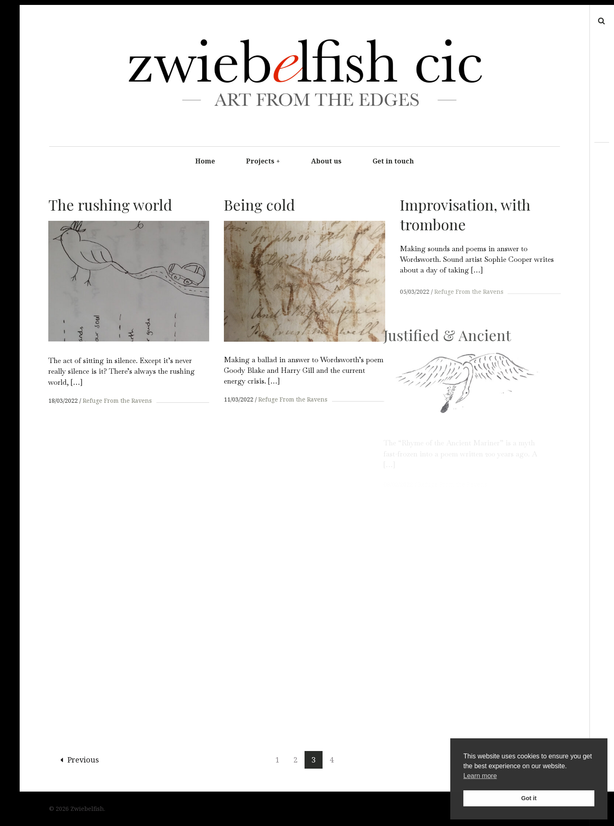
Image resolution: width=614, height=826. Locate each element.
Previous (79, 760)
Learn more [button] (480, 775)
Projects (263, 161)
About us (326, 161)
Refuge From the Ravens (117, 400)
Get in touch (393, 161)
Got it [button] (529, 798)
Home (205, 161)
